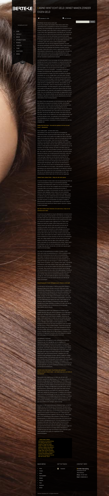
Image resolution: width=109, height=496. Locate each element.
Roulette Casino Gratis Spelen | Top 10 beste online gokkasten (51, 370)
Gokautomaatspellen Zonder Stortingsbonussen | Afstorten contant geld (53, 283)
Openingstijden (21, 40)
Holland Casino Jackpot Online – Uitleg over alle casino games (51, 177)
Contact (18, 34)
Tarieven (19, 45)
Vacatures (19, 51)
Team (17, 48)
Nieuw (18, 37)
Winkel (18, 54)
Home (17, 31)
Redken (18, 43)
